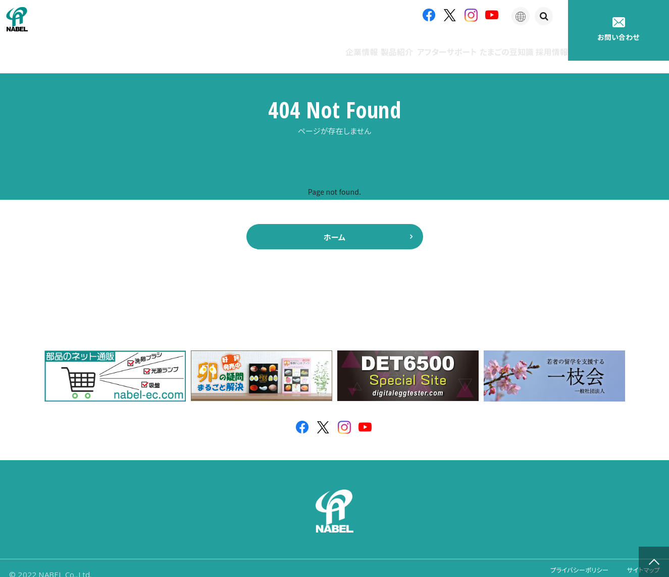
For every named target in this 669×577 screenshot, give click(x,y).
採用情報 (540, 45)
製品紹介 (325, 45)
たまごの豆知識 (473, 45)
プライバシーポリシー (566, 561)
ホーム (334, 224)
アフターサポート (394, 45)
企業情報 (269, 45)
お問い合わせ (618, 29)
